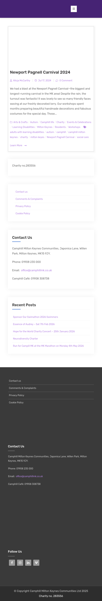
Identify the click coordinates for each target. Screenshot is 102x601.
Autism (34, 122)
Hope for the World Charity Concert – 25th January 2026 (44, 331)
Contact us (22, 191)
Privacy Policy (23, 206)
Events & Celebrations (79, 122)
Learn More (18, 145)
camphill (61, 132)
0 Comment (65, 80)
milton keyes (37, 137)
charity (24, 137)
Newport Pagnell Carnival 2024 (40, 72)
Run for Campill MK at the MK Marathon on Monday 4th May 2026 (48, 346)
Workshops (74, 127)
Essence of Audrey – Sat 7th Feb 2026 (34, 324)
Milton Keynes (44, 127)
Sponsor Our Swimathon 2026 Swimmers (35, 317)
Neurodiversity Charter (25, 338)
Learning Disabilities (23, 127)
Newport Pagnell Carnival (60, 137)
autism (50, 132)
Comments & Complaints (29, 199)
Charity (61, 122)
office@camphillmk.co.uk (36, 270)
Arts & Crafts (20, 122)
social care (83, 137)
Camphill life (47, 122)
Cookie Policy (23, 213)
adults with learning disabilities (27, 132)
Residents (60, 127)
